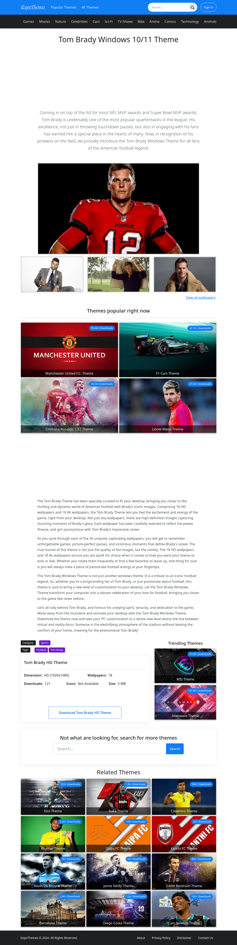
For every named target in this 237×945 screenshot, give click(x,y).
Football (41, 650)
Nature (60, 21)
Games (28, 21)
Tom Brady (57, 650)
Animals (210, 21)
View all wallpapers (200, 297)
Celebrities (79, 21)
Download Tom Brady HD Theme (85, 712)
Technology (190, 21)
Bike (141, 21)
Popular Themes (63, 7)
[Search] (192, 7)
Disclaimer (184, 938)
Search (175, 749)
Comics (170, 21)
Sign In (208, 7)
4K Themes (90, 7)
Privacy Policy (161, 938)
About (141, 938)
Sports (45, 643)
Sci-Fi (109, 21)
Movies (44, 21)
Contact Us (205, 938)
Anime (155, 21)
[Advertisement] (118, 76)
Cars (96, 21)
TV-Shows (125, 21)
